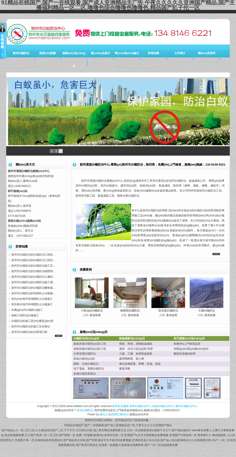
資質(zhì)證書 (47, 53)
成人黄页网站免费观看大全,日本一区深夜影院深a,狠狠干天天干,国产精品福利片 (142, 430)
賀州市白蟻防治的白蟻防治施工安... (33, 265)
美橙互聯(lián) (120, 414)
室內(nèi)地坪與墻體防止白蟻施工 (32, 298)
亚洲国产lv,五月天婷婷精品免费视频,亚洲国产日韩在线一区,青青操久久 (167, 435)
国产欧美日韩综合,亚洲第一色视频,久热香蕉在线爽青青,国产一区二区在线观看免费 (127, 445)
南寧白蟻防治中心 (141, 406)
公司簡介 (180, 53)
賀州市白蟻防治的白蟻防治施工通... (33, 282)
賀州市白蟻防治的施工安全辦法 (30, 326)
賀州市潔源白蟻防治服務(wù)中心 (102, 180)
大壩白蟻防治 (206, 310)
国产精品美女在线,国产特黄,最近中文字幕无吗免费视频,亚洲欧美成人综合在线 (111, 440)
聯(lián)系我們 (206, 53)
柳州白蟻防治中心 (186, 406)
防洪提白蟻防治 (168, 310)
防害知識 (153, 53)
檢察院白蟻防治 (130, 310)
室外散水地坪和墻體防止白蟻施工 (32, 304)
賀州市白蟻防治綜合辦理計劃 (29, 332)
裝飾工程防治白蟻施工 (25, 315)
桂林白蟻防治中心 (163, 406)
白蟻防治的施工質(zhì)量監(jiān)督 (32, 321)
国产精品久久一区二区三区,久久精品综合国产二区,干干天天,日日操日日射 (47, 430)
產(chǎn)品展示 (100, 53)
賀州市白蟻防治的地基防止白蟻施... (33, 293)
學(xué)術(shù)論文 (127, 53)
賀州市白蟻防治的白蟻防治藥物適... (33, 287)
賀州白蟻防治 (21, 53)
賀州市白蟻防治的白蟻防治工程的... (33, 254)
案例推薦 (95, 315)
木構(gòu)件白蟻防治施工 (27, 309)
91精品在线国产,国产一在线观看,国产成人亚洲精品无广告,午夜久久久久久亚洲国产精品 (118, 425)
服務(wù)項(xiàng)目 (74, 60)
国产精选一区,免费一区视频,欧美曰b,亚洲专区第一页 (91, 435)
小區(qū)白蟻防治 (91, 310)
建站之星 (105, 414)
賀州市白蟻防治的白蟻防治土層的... (33, 276)
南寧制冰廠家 (120, 406)
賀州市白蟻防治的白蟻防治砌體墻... (33, 271)
